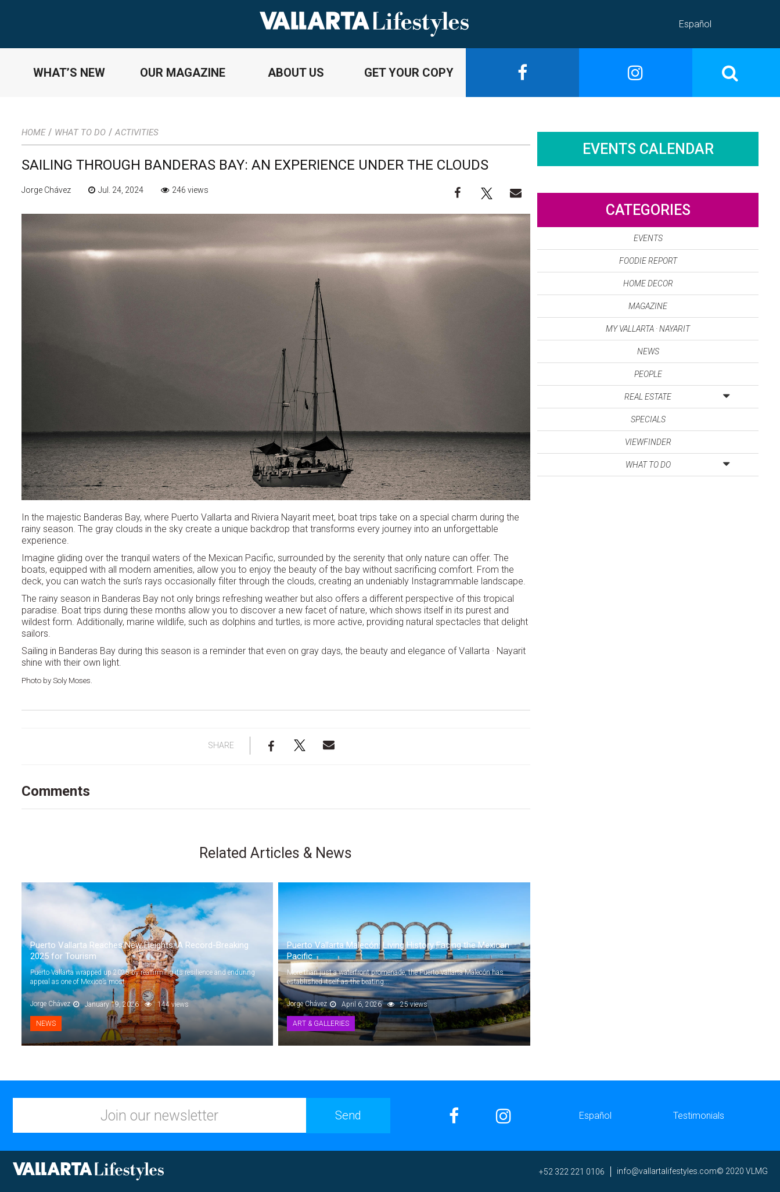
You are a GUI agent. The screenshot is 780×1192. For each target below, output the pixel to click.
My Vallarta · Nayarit (648, 328)
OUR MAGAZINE (182, 73)
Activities (137, 132)
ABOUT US (296, 73)
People (648, 374)
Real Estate (676, 394)
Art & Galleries (321, 1023)
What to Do (80, 132)
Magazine (647, 306)
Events (648, 238)
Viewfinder (648, 442)
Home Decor (648, 283)
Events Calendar (648, 149)
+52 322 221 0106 (572, 1171)
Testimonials (698, 1115)
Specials (648, 419)
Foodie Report (648, 260)
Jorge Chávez (46, 190)
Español (695, 24)
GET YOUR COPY (409, 73)
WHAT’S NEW (69, 73)
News (46, 1023)
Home (33, 132)
